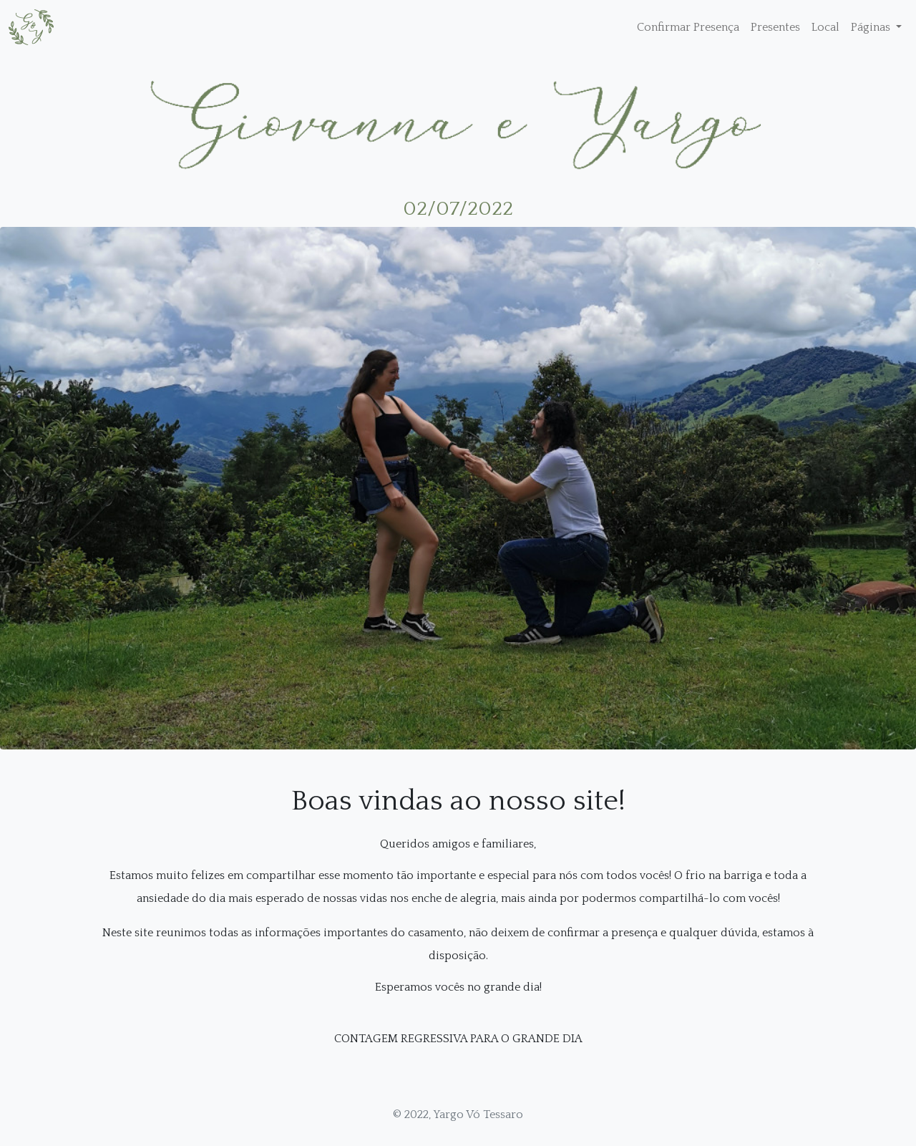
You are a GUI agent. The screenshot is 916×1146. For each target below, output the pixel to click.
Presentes (775, 27)
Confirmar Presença (688, 27)
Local (825, 27)
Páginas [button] (872, 27)
